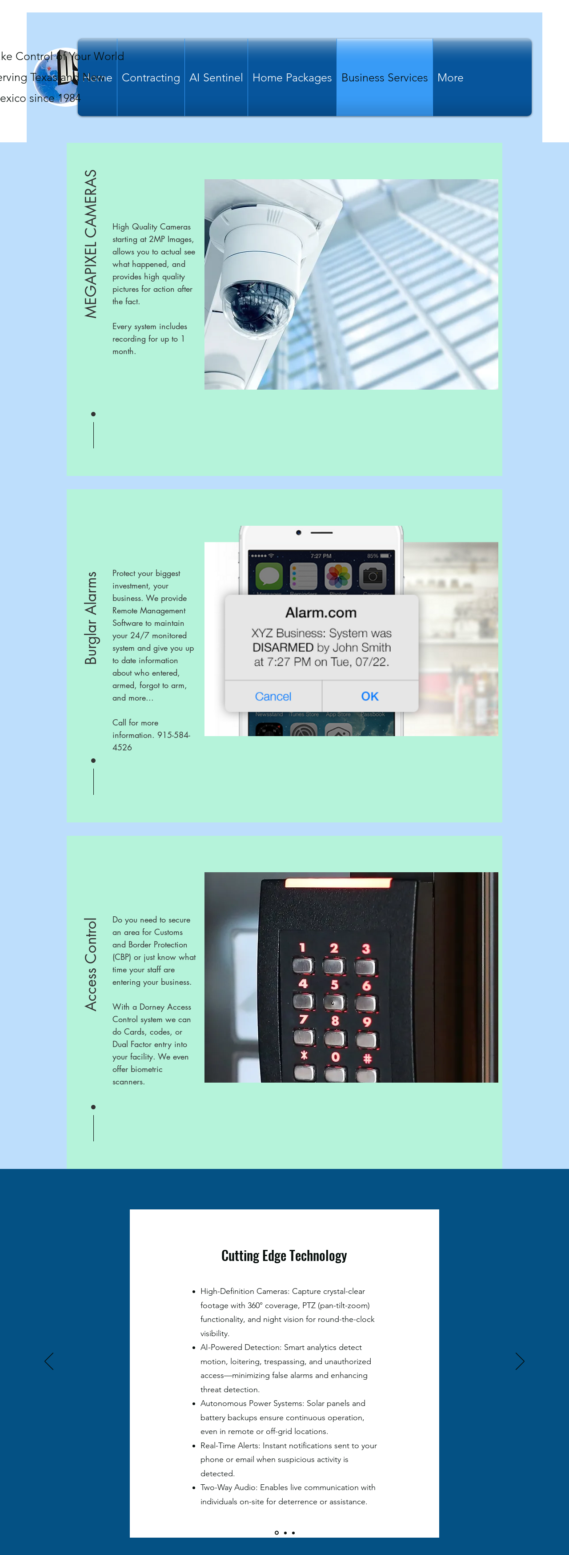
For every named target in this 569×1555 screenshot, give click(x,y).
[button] (91, 244)
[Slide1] (277, 1533)
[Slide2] (285, 1532)
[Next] (520, 1362)
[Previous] (48, 1362)
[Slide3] (293, 1532)
